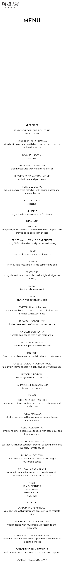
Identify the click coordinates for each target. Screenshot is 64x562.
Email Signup (32, 559)
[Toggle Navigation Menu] (60, 4)
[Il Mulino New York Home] (11, 5)
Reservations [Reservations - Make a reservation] (32, 552)
